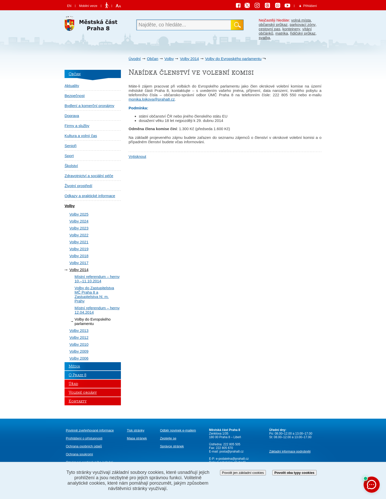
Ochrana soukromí (79, 454)
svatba (264, 37)
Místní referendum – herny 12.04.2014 (97, 310)
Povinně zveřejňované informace (90, 430)
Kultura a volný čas (81, 135)
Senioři (71, 145)
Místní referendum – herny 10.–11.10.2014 (97, 278)
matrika (281, 33)
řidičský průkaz (303, 33)
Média (74, 366)
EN (69, 6)
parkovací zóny (303, 24)
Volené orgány (83, 392)
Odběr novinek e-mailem (178, 430)
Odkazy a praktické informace (90, 196)
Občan (152, 58)
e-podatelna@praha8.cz (232, 458)
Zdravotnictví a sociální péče (89, 176)
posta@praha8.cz (232, 451)
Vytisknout (137, 156)
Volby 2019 (78, 249)
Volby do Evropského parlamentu (233, 58)
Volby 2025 (78, 214)
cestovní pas (269, 29)
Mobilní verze (88, 6)
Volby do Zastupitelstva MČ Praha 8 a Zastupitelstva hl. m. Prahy (94, 294)
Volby (169, 58)
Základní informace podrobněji (289, 451)
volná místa (301, 20)
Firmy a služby (77, 125)
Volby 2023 (78, 228)
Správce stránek (172, 446)
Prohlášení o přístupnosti (84, 438)
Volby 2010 (78, 344)
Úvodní (135, 58)
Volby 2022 (78, 235)
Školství (71, 166)
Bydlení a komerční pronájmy (89, 105)
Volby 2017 (78, 263)
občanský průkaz (273, 24)
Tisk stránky (135, 430)
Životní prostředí (78, 186)
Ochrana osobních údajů (84, 446)
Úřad (73, 384)
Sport (69, 155)
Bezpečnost (75, 95)
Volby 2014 (189, 58)
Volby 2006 (78, 358)
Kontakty (78, 401)
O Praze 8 (77, 375)
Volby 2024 (78, 221)
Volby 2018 (78, 256)
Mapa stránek (137, 438)
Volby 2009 (78, 351)
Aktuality (72, 85)
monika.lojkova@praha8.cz (152, 99)
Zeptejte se (168, 438)
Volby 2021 (78, 242)
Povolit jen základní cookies (243, 473)
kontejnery (291, 29)
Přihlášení (310, 6)
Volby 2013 (78, 330)
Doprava (72, 115)
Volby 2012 (78, 337)
